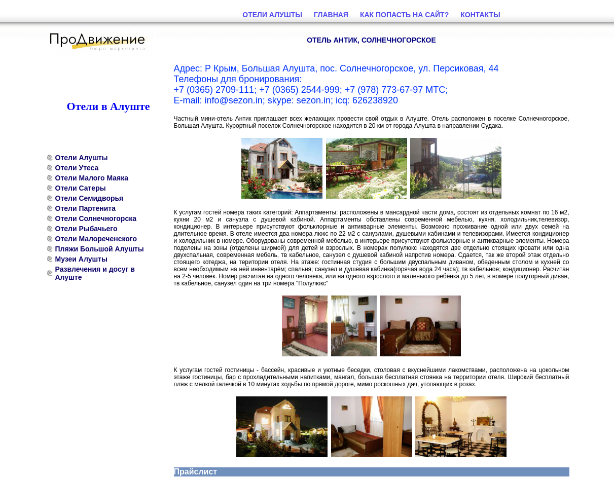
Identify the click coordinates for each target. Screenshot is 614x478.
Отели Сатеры (80, 188)
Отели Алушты (81, 158)
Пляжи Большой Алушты (99, 249)
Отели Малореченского (96, 239)
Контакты (480, 15)
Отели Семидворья (89, 198)
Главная (331, 15)
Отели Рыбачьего (86, 229)
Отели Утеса (77, 168)
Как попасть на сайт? (404, 15)
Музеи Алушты (81, 259)
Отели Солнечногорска (96, 218)
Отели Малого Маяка (91, 178)
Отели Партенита (85, 208)
